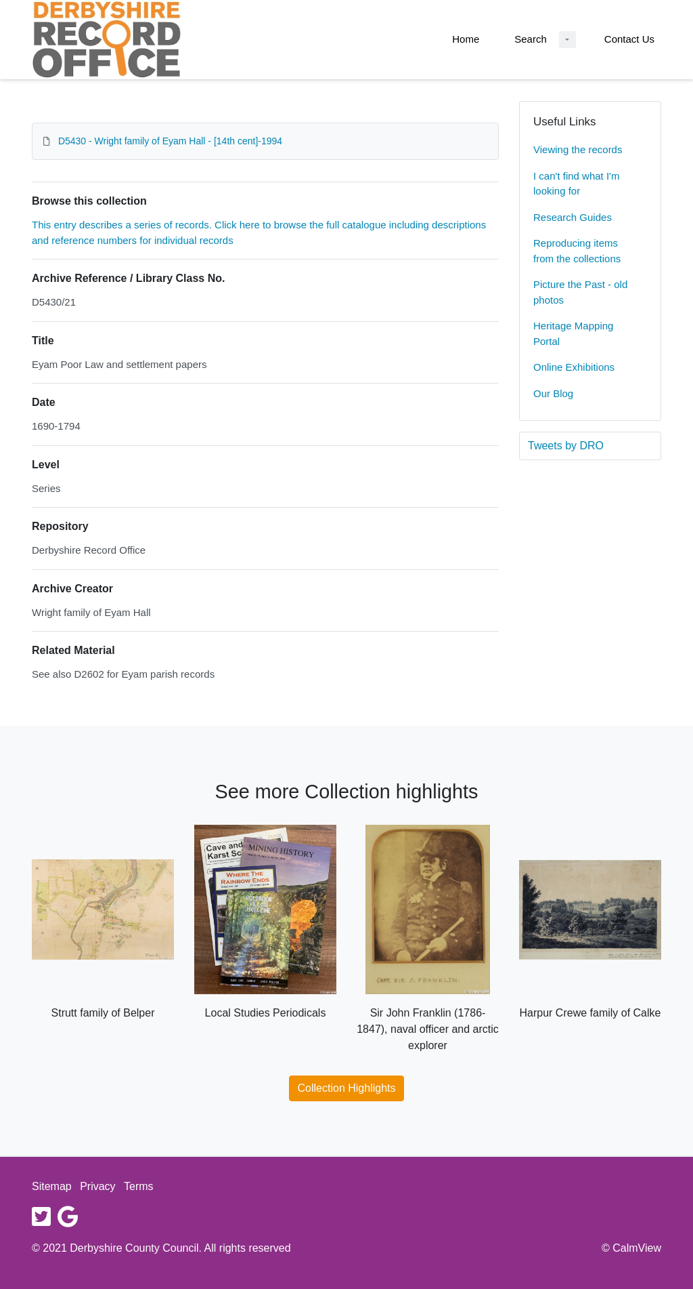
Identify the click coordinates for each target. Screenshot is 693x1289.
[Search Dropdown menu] (567, 39)
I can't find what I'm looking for (576, 183)
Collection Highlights (347, 1088)
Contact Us (629, 39)
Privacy (97, 1186)
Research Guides (572, 217)
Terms (139, 1186)
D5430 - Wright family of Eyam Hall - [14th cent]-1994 (170, 141)
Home (465, 39)
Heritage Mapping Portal (573, 333)
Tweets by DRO (566, 445)
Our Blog (553, 393)
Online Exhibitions (573, 367)
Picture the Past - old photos (580, 292)
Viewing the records (577, 149)
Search (530, 39)
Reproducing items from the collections (577, 250)
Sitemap (52, 1186)
